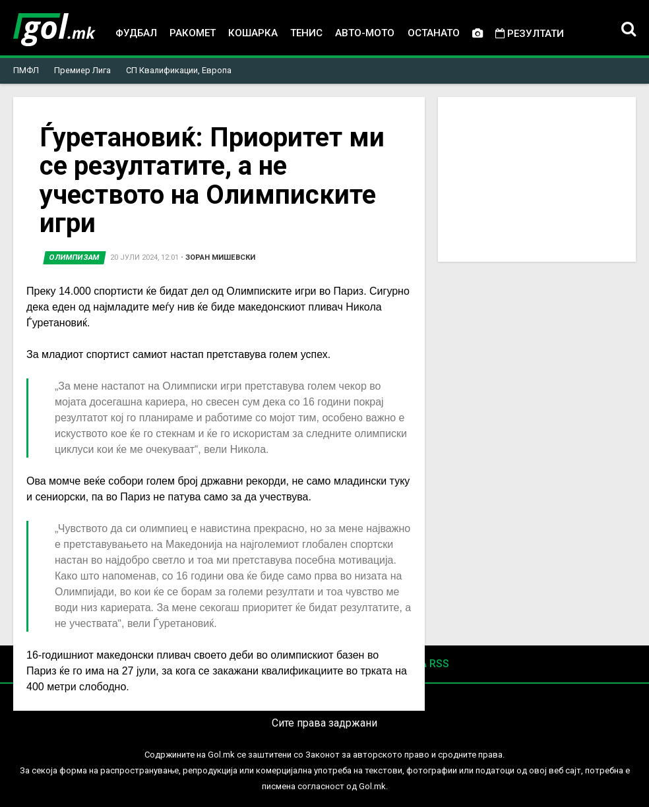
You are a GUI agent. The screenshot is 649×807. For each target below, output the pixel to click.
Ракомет (193, 33)
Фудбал (136, 33)
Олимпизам (74, 257)
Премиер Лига (82, 70)
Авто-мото (364, 33)
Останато (434, 33)
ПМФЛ (26, 70)
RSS (433, 663)
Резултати (529, 34)
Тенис (306, 33)
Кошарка (253, 33)
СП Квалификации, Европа (179, 70)
